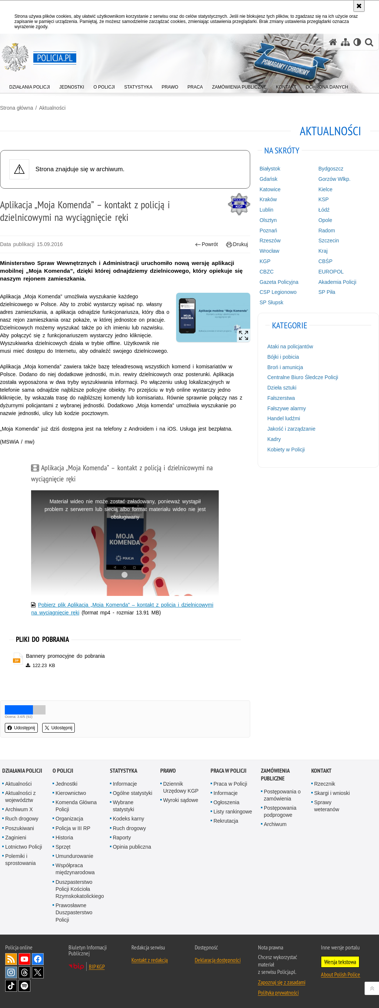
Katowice (270, 189)
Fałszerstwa (281, 398)
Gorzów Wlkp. (334, 179)
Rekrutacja (226, 821)
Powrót (206, 244)
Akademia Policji (337, 282)
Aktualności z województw (20, 796)
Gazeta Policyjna (278, 282)
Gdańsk (268, 179)
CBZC (266, 272)
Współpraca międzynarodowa (75, 868)
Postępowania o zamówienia (282, 795)
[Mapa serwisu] (345, 42)
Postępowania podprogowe (280, 811)
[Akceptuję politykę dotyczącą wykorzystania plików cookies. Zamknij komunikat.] (359, 6)
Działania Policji (22, 771)
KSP (323, 199)
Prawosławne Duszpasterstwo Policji (74, 912)
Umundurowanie (74, 856)
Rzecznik (324, 784)
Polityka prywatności (278, 992)
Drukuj (237, 244)
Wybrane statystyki (123, 805)
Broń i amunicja (285, 367)
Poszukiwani (19, 828)
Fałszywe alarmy (286, 408)
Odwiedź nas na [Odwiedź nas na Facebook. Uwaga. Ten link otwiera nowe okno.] (38, 959)
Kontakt (321, 771)
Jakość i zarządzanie (291, 429)
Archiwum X (19, 809)
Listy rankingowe (233, 812)
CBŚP (325, 261)
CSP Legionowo (277, 292)
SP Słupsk (271, 302)
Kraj (323, 251)
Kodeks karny (128, 819)
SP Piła (326, 292)
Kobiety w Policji (286, 449)
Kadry (274, 439)
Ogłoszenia (226, 802)
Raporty (122, 837)
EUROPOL (330, 272)
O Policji (63, 771)
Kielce (325, 189)
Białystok (269, 169)
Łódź (323, 210)
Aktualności (52, 108)
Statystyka (123, 771)
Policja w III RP (73, 828)
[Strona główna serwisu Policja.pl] (333, 42)
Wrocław (269, 251)
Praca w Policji (228, 771)
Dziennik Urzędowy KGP (181, 787)
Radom (326, 230)
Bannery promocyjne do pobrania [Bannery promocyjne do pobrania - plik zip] (65, 656)
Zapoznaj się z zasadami (281, 982)
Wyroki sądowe (180, 800)
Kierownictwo (71, 793)
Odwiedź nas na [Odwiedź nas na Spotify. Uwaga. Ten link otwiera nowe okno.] (24, 986)
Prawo (168, 771)
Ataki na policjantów (290, 346)
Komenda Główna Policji (76, 805)
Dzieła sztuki (281, 388)
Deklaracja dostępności (218, 960)
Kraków (268, 199)
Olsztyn (268, 220)
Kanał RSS (11, 959)
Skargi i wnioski (332, 793)
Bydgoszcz (330, 169)
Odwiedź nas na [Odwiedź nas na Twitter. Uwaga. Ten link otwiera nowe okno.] (38, 972)
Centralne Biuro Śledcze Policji (302, 377)
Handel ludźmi (283, 418)
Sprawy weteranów (326, 805)
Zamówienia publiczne (275, 774)
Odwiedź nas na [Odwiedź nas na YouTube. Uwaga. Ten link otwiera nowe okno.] (24, 959)
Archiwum (275, 824)
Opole (325, 220)
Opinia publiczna (132, 847)
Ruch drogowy (21, 819)
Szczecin (328, 240)
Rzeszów (270, 240)
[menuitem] (29, 85)
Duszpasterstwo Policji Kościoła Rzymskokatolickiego (80, 889)
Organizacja (69, 819)
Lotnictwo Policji (23, 847)
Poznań (268, 230)
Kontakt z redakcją (149, 960)
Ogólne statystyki (132, 793)
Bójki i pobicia (283, 357)
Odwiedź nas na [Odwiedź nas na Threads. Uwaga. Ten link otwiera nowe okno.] (24, 972)
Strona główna (16, 108)
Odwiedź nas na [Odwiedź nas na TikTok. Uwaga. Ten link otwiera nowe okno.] (11, 986)
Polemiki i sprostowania (20, 859)
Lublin (266, 210)
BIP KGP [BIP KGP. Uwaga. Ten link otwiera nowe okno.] (97, 966)
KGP (265, 261)
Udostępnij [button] (21, 727)
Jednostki (66, 784)
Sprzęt (63, 847)
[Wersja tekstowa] (357, 42)
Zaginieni (15, 837)
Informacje (125, 784)
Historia (64, 837)
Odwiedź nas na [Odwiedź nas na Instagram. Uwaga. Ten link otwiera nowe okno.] (11, 972)
